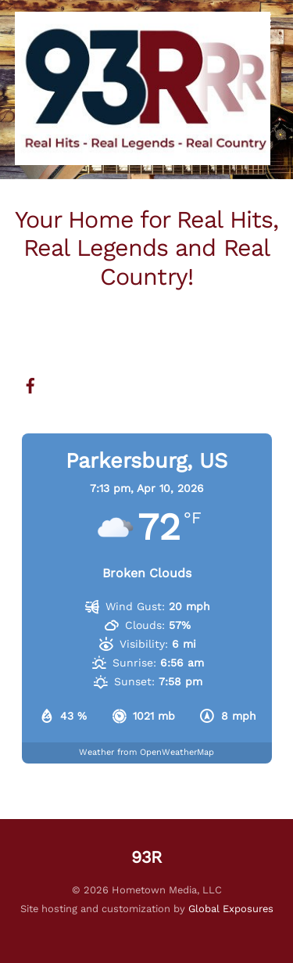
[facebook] (30, 384)
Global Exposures (230, 908)
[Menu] (262, 21)
